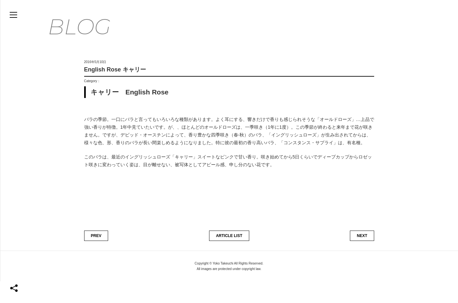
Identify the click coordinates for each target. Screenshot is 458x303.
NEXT (362, 257)
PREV (96, 257)
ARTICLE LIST (229, 257)
